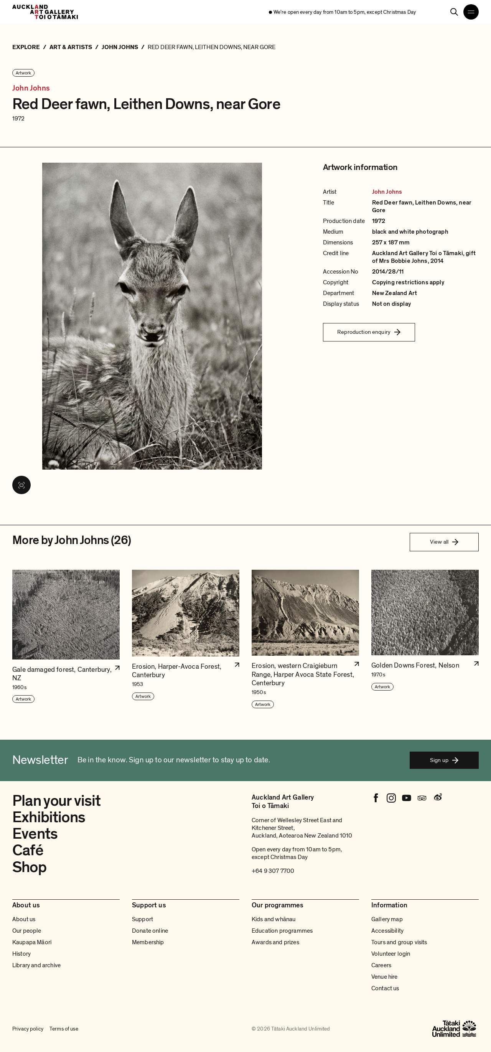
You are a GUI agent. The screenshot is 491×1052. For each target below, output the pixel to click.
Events (35, 833)
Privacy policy (27, 1029)
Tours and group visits (399, 942)
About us (23, 919)
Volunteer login (390, 954)
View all (444, 542)
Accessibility (387, 931)
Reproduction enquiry (368, 332)
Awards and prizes (275, 942)
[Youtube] (406, 798)
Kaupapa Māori (31, 942)
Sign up (444, 760)
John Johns (31, 88)
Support (142, 919)
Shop (29, 867)
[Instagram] (391, 798)
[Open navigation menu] (471, 12)
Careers (381, 965)
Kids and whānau (273, 919)
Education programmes (282, 931)
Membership (148, 942)
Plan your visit (56, 800)
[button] (66, 639)
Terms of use (63, 1029)
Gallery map (387, 919)
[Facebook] (376, 798)
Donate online (150, 931)
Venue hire (384, 977)
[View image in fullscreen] (21, 485)
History (21, 954)
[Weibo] (437, 798)
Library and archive (36, 965)
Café (27, 850)
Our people (26, 931)
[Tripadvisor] (422, 798)
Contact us (385, 988)
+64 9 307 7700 (273, 871)
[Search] (454, 12)
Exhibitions (48, 817)
